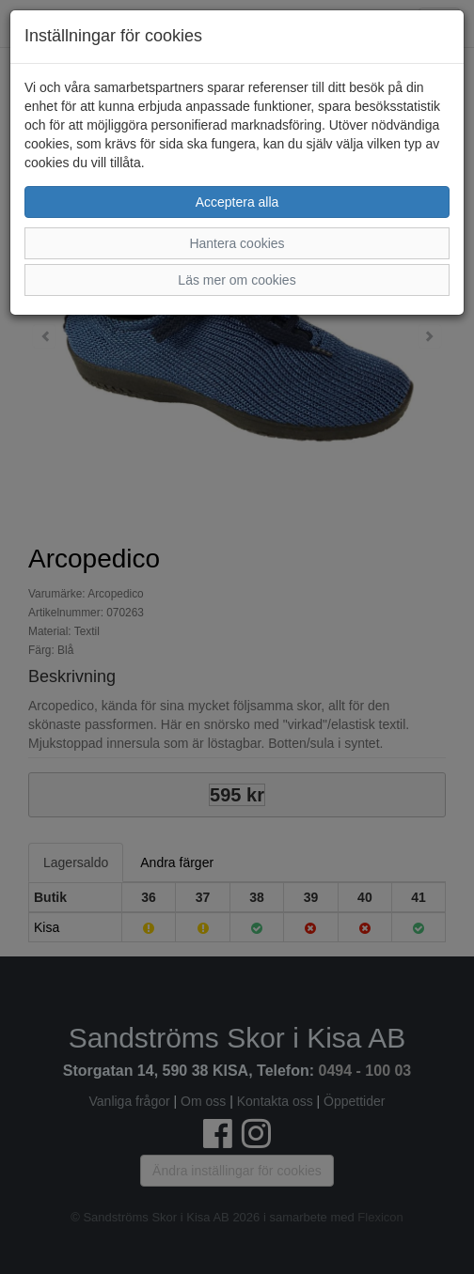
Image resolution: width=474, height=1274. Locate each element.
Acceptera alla (237, 202)
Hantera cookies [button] (236, 243)
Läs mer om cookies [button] (236, 279)
